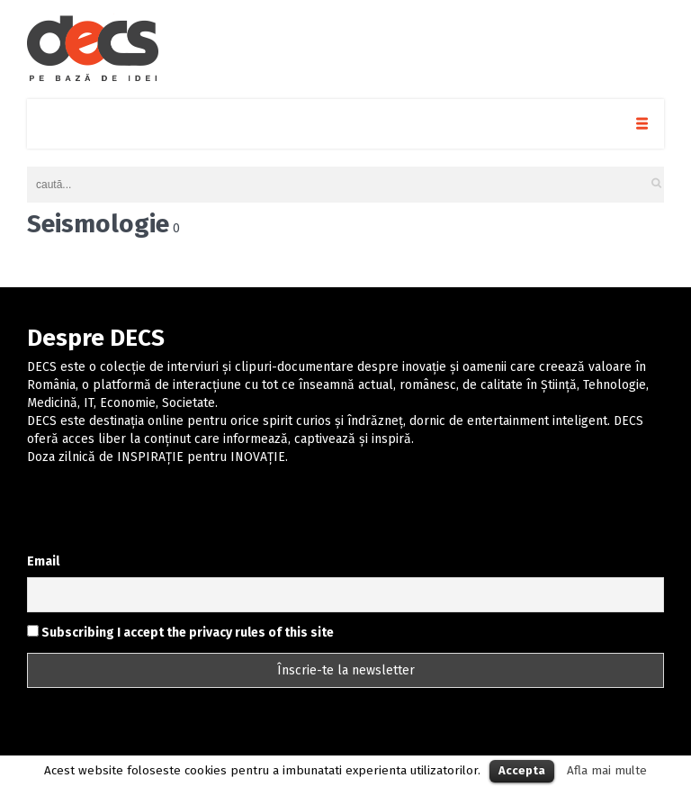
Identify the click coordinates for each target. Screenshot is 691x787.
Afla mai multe (607, 771)
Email (43, 561)
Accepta (521, 770)
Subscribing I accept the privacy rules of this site (180, 632)
